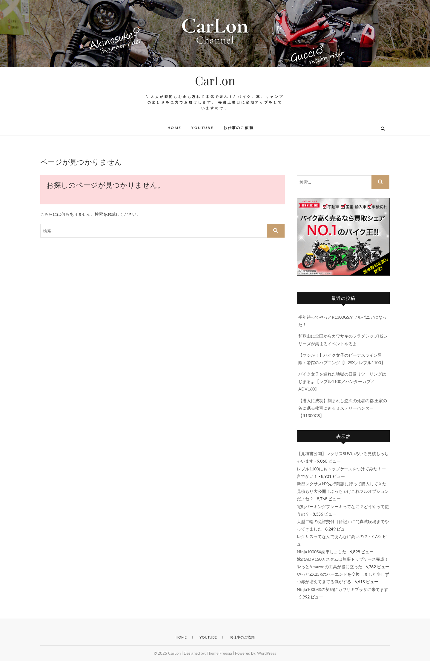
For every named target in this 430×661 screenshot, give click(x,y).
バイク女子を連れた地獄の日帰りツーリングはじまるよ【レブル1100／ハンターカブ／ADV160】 (342, 381)
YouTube (202, 127)
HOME (175, 127)
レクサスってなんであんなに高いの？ (332, 536)
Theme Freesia (219, 653)
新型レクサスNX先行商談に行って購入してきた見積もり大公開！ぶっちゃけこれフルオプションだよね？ (343, 491)
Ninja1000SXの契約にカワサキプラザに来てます (342, 589)
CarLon (215, 80)
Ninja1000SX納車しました (321, 551)
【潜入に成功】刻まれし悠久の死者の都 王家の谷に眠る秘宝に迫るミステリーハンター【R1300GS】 (342, 408)
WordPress (266, 653)
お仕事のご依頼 (238, 127)
